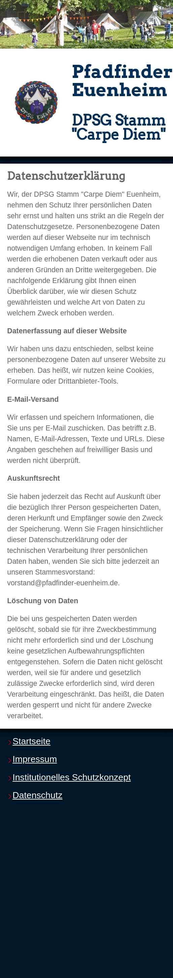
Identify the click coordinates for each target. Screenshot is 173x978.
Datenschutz (37, 795)
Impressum (34, 759)
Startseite (31, 741)
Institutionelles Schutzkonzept (71, 777)
